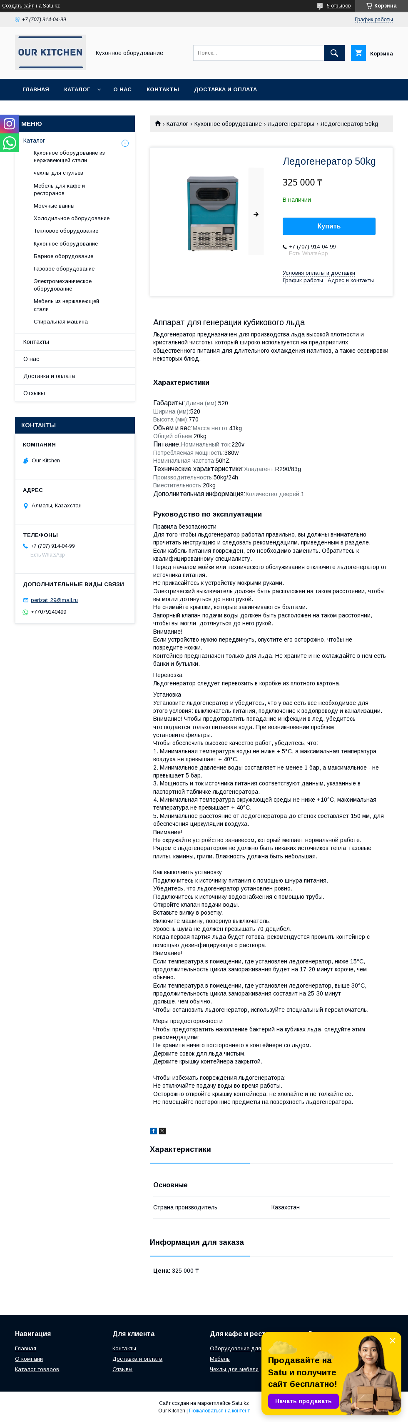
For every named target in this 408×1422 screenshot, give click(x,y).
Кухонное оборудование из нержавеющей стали (69, 156)
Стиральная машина (61, 322)
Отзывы (34, 393)
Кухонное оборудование (228, 123)
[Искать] (334, 53)
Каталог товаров (37, 1369)
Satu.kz (240, 1403)
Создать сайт (18, 6)
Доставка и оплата (225, 89)
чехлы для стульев (58, 173)
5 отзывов (339, 6)
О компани (29, 1359)
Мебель (220, 1359)
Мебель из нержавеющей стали (66, 305)
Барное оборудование (63, 256)
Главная (35, 89)
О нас (122, 89)
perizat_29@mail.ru (54, 600)
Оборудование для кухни (243, 1348)
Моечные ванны (54, 206)
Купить (329, 226)
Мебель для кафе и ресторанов (59, 189)
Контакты (163, 89)
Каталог (77, 89)
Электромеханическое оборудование (63, 285)
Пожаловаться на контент (219, 1411)
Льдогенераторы (291, 123)
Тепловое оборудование (66, 231)
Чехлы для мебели (234, 1369)
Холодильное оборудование (71, 218)
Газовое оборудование (64, 269)
